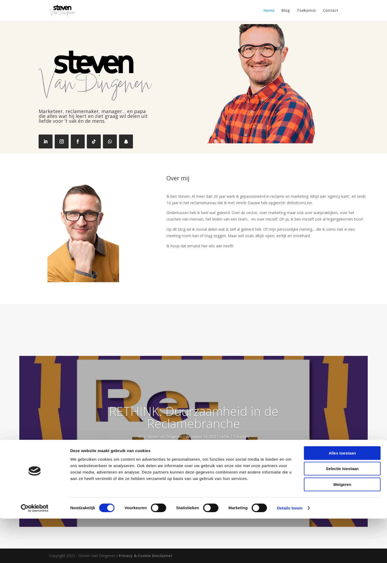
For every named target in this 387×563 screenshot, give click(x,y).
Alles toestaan (342, 497)
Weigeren (342, 529)
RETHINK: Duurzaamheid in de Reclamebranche (193, 417)
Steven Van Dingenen (164, 436)
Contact (330, 11)
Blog (285, 11)
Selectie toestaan (342, 513)
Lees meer (193, 471)
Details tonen (289, 552)
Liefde (224, 436)
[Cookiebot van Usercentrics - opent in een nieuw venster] (34, 553)
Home (268, 11)
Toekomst (306, 11)
